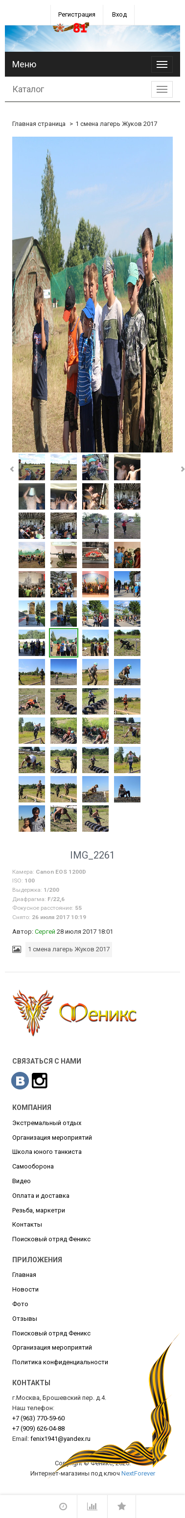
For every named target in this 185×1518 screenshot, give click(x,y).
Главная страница (39, 123)
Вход (119, 14)
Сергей (45, 931)
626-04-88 (38, 1428)
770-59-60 (38, 1418)
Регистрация (76, 14)
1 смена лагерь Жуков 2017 (116, 123)
